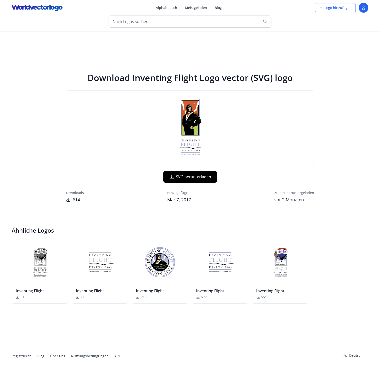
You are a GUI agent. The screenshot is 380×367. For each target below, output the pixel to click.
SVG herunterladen (190, 176)
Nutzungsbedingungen (90, 356)
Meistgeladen (196, 7)
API (117, 356)
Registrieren (22, 356)
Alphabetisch (166, 7)
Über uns (57, 356)
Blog (218, 7)
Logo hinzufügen (335, 7)
